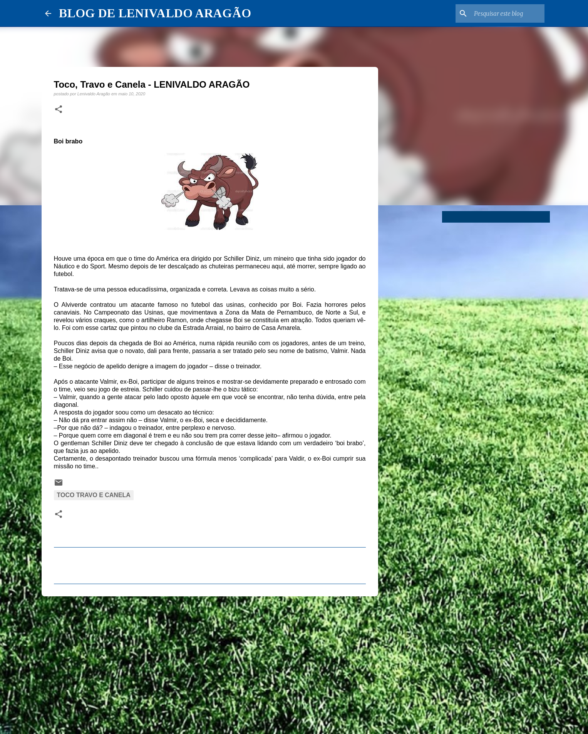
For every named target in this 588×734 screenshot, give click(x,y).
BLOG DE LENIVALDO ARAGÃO (155, 13)
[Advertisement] (210, 662)
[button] (58, 110)
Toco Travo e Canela (94, 495)
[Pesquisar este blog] (504, 13)
